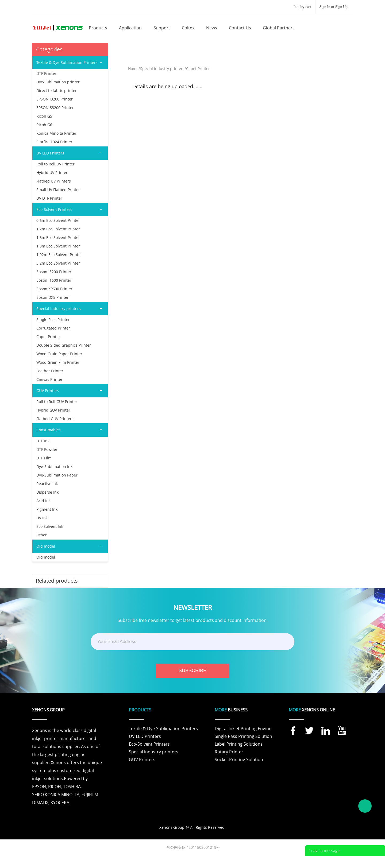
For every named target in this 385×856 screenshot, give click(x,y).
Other (41, 534)
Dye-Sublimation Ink (54, 466)
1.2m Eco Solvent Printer (58, 228)
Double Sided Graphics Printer (63, 345)
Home (133, 68)
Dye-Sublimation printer (58, 81)
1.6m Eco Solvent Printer (58, 237)
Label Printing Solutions (239, 744)
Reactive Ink (47, 483)
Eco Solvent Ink (49, 526)
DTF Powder (46, 449)
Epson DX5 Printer (52, 297)
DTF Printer (46, 73)
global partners (279, 28)
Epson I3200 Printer (53, 271)
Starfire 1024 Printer (54, 141)
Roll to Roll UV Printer (55, 163)
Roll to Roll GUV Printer (56, 401)
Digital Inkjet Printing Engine (243, 728)
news (211, 28)
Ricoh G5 (44, 116)
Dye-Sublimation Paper (57, 475)
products (98, 28)
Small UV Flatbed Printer (58, 189)
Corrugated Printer (53, 328)
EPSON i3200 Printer (54, 99)
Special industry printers (162, 68)
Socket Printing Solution (239, 759)
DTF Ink (42, 440)
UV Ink (42, 517)
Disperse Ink (47, 492)
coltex (188, 28)
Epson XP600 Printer (54, 288)
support (161, 28)
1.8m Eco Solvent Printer (58, 246)
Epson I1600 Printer (53, 280)
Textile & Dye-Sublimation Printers (163, 728)
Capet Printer (48, 336)
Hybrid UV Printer (52, 172)
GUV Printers (142, 759)
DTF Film (44, 457)
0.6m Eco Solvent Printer (58, 220)
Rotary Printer (229, 752)
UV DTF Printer (49, 198)
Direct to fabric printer (56, 90)
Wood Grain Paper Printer (59, 353)
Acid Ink (43, 500)
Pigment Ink (46, 509)
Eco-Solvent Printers (149, 744)
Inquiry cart (302, 7)
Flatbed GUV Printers (55, 418)
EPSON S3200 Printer (55, 107)
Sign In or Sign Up (333, 7)
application (130, 28)
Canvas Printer (49, 379)
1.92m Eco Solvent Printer (59, 254)
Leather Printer (49, 370)
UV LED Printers (145, 736)
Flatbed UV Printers (53, 181)
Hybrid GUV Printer (53, 410)
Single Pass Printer (53, 319)
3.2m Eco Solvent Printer (58, 263)
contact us (240, 28)
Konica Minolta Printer (56, 133)
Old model (45, 557)
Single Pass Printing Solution (243, 736)
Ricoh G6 (44, 124)
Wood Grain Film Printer (57, 362)
